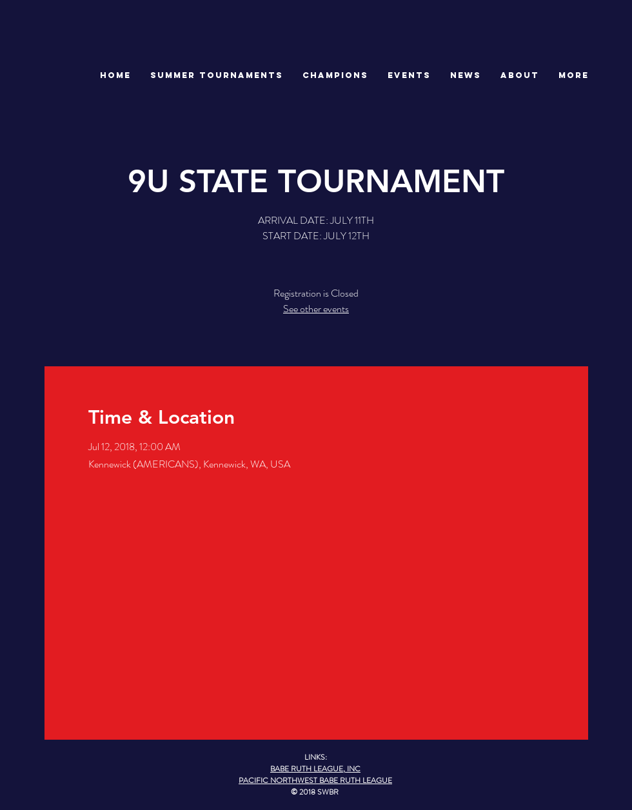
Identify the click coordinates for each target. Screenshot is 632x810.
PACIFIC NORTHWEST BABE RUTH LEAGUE (315, 780)
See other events (316, 308)
